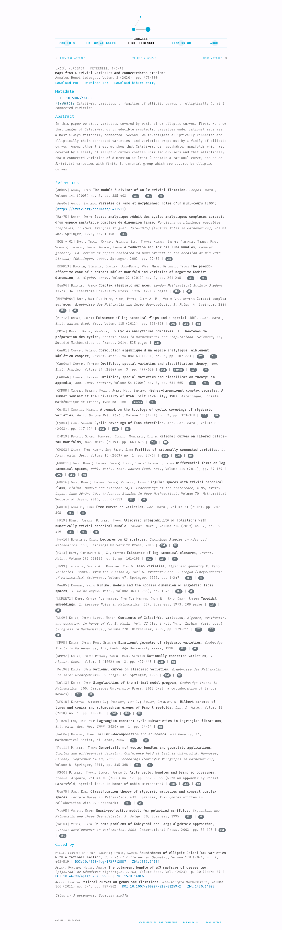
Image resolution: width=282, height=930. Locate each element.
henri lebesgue (141, 43)
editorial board (101, 43)
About (215, 43)
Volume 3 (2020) (144, 58)
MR (161, 196)
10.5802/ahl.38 (80, 98)
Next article (212, 58)
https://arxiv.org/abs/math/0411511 (90, 209)
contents (67, 43)
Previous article (72, 58)
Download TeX (96, 83)
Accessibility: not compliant (157, 922)
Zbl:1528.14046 (130, 876)
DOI (136, 196)
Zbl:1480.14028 (201, 886)
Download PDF (67, 83)
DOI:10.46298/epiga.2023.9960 (82, 876)
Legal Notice (212, 922)
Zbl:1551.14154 (145, 861)
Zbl (149, 196)
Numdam (178, 369)
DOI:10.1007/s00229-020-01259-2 (151, 886)
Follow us (190, 922)
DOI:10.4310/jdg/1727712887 (100, 861)
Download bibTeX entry (135, 83)
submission (181, 43)
